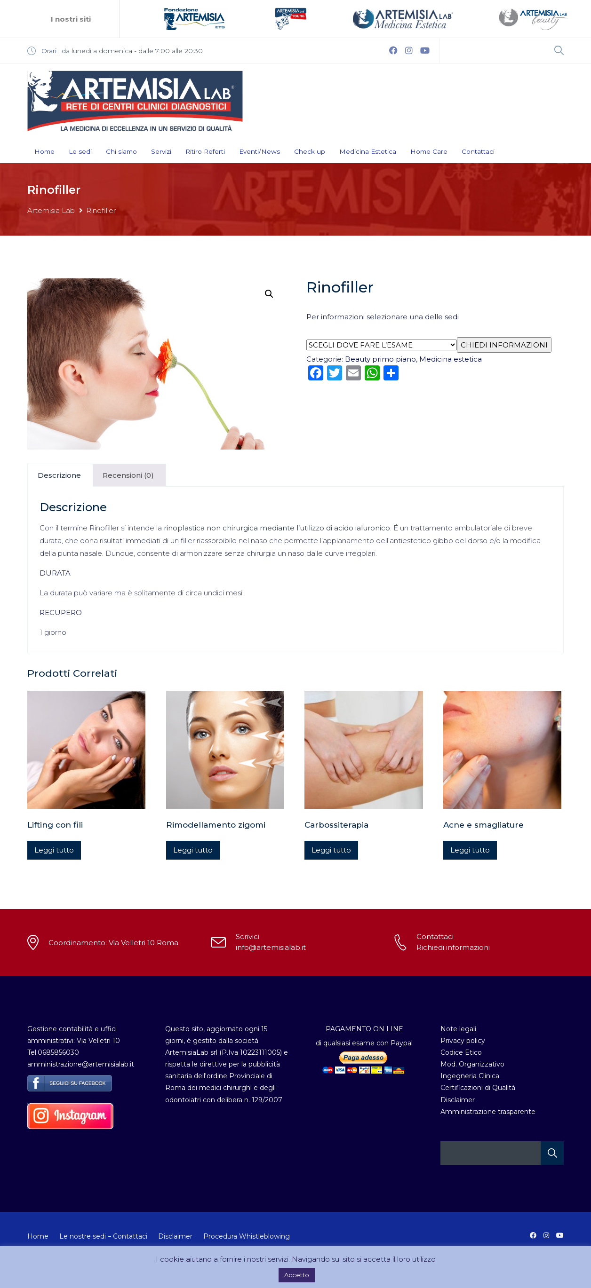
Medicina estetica (450, 359)
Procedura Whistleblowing (246, 1236)
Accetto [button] (296, 1275)
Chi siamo (121, 151)
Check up (309, 151)
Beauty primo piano (380, 359)
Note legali (458, 1029)
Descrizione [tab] (59, 475)
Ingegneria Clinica (469, 1076)
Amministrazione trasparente (487, 1111)
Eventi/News (259, 151)
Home (44, 151)
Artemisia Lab (51, 210)
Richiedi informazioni (453, 947)
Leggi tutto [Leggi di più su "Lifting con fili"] (54, 849)
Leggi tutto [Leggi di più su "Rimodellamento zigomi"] (193, 849)
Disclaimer (457, 1100)
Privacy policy (462, 1040)
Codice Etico (461, 1052)
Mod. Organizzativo (472, 1064)
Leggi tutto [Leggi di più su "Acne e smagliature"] (470, 849)
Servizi (161, 151)
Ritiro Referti (205, 151)
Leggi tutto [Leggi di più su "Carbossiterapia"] (331, 849)
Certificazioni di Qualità (477, 1087)
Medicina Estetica (367, 151)
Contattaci (478, 151)
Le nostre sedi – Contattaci (103, 1236)
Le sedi (80, 151)
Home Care (428, 151)
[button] (269, 293)
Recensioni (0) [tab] (128, 475)
